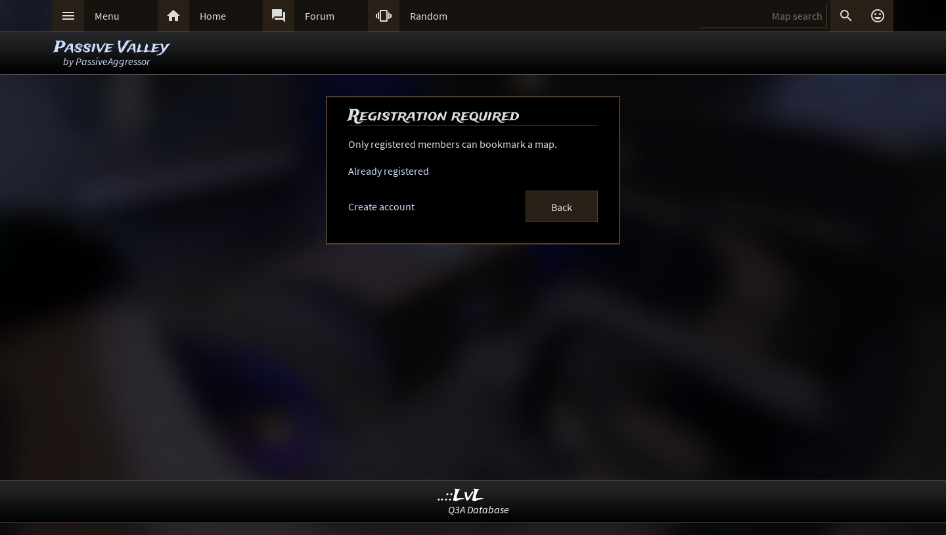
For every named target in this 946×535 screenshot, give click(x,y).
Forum (319, 15)
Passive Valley (111, 47)
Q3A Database (478, 509)
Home (213, 15)
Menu (107, 15)
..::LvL (461, 495)
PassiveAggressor (113, 61)
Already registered (388, 170)
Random (428, 15)
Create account (381, 206)
